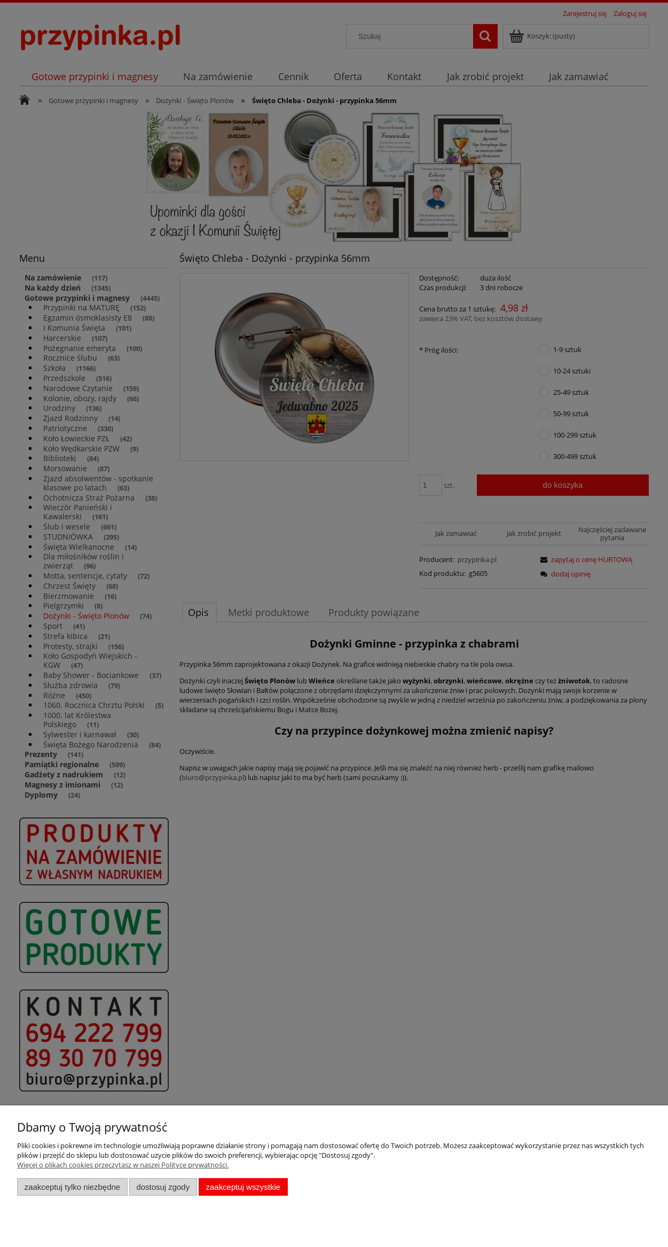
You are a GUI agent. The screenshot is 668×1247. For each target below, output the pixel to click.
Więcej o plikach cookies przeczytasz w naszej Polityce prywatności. (123, 1165)
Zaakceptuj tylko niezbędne (72, 1186)
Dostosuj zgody (163, 1186)
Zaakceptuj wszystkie (243, 1186)
